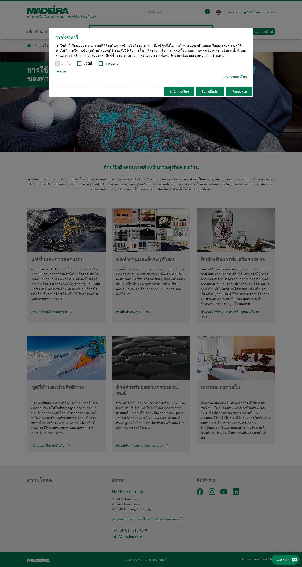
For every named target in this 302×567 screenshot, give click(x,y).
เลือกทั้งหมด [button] (239, 91)
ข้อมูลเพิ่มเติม (209, 91)
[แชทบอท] (288, 560)
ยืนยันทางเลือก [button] (179, 91)
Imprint (61, 72)
